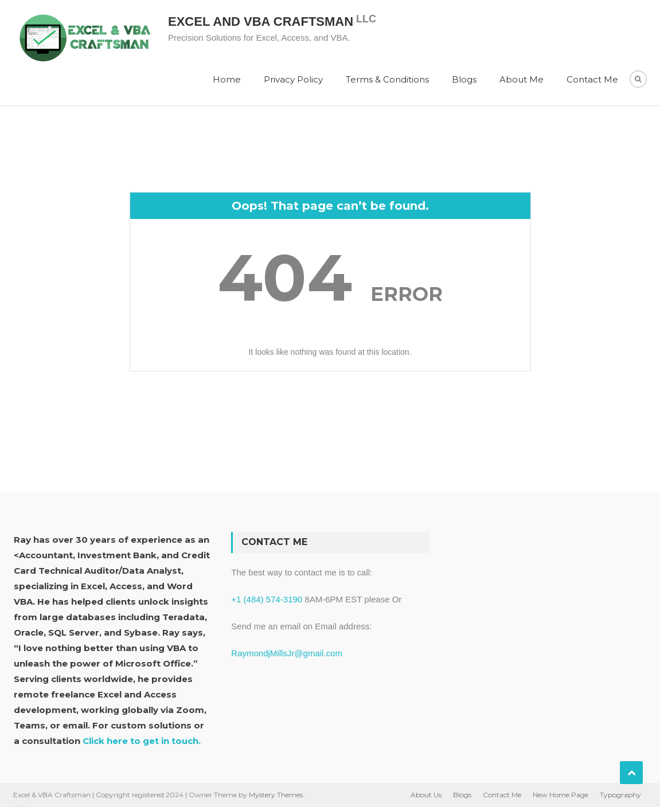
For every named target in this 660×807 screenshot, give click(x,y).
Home (227, 79)
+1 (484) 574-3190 (266, 599)
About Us (426, 794)
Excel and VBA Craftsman (260, 21)
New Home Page (560, 794)
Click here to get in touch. (142, 740)
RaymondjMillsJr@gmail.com (286, 653)
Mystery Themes (276, 794)
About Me (521, 79)
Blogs (464, 79)
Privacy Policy (293, 79)
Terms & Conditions (387, 79)
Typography (620, 794)
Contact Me (592, 79)
